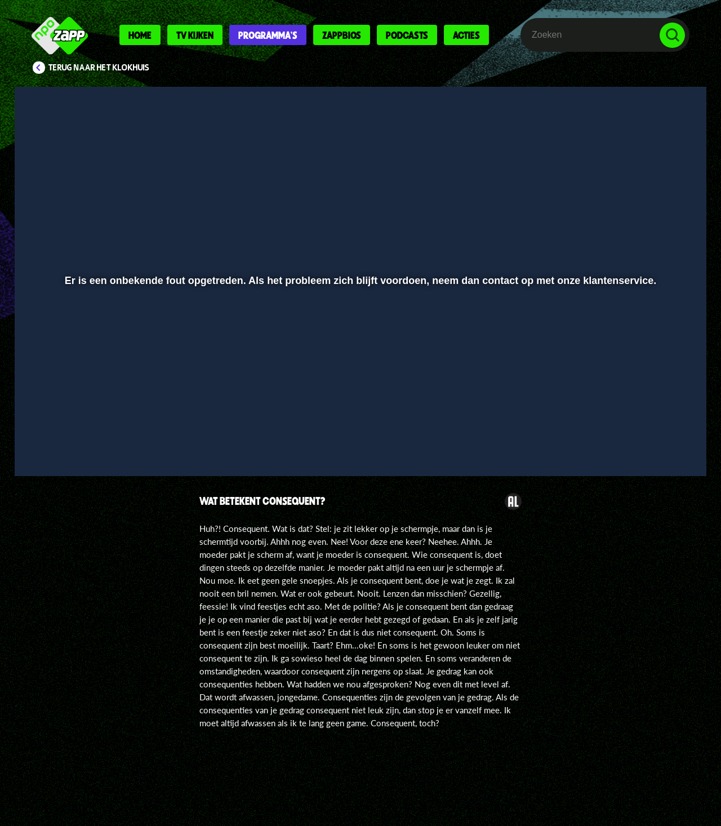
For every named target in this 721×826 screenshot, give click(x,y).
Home (140, 35)
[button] (60, 438)
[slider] (359, 414)
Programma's (267, 35)
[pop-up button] (637, 438)
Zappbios (341, 35)
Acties (466, 35)
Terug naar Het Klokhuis (98, 68)
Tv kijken (194, 35)
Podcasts (407, 35)
